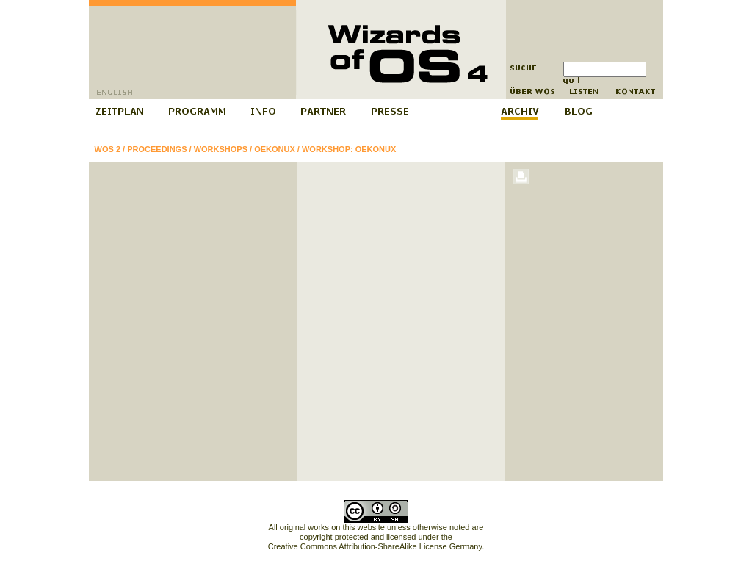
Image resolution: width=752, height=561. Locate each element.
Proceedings (157, 149)
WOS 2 (107, 149)
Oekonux (274, 149)
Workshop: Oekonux (349, 149)
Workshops (220, 149)
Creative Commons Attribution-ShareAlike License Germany (375, 546)
